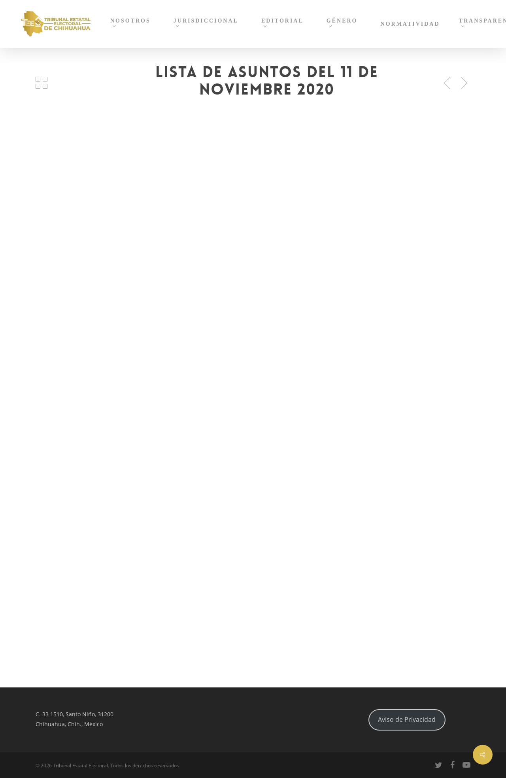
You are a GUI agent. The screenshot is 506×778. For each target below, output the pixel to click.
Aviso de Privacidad (407, 719)
